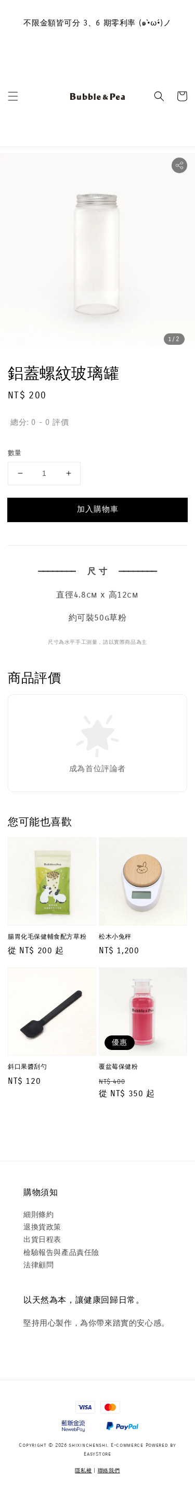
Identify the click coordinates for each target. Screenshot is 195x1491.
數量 (15, 453)
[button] (13, 96)
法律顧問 (38, 1265)
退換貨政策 (42, 1227)
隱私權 (83, 1471)
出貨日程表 (42, 1239)
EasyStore (97, 1454)
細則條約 (38, 1214)
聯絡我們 (109, 1471)
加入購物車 (98, 509)
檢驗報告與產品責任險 (61, 1252)
